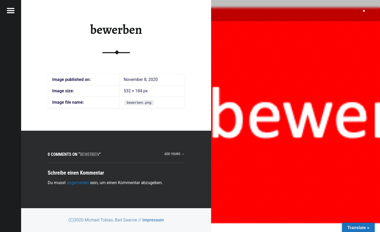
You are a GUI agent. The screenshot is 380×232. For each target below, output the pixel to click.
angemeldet (78, 182)
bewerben (116, 29)
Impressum (153, 219)
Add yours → (174, 154)
